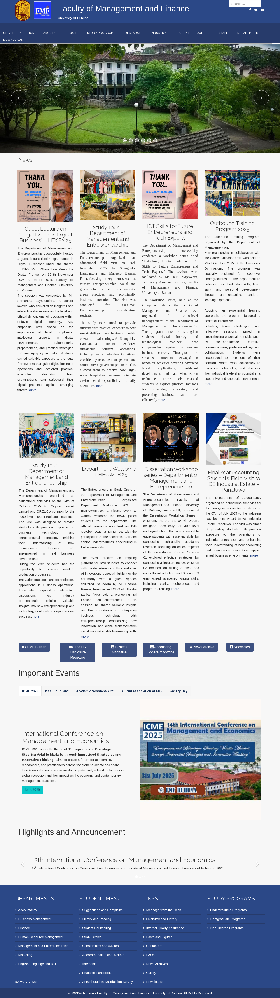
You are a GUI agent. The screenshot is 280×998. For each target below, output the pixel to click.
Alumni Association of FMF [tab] (142, 691)
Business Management (34, 919)
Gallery (151, 973)
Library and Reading (96, 919)
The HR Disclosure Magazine (77, 652)
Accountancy (27, 910)
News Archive (201, 647)
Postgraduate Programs (227, 919)
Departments (248, 33)
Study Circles (92, 937)
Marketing (25, 955)
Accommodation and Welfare (103, 955)
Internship (89, 964)
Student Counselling (96, 928)
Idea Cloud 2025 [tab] (57, 691)
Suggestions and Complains (102, 910)
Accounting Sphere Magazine (160, 649)
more (99, 384)
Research (133, 33)
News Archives (157, 964)
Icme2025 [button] (32, 789)
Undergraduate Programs (228, 910)
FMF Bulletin (34, 647)
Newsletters (154, 982)
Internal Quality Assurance (165, 928)
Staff (223, 33)
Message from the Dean (163, 910)
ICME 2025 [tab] (30, 691)
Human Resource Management (40, 937)
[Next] (258, 861)
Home (32, 33)
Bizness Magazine (119, 649)
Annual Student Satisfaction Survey (107, 982)
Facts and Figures (159, 937)
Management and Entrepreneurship (43, 946)
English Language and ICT (37, 964)
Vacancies (240, 647)
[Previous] (23, 861)
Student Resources (193, 33)
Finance (24, 928)
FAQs (150, 955)
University (12, 33)
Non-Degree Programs (227, 928)
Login (73, 33)
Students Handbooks (97, 973)
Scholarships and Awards (100, 946)
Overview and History (161, 919)
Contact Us (154, 946)
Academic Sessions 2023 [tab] (95, 691)
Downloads (13, 39)
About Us (51, 33)
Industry (158, 33)
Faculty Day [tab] (178, 691)
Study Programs (101, 33)
